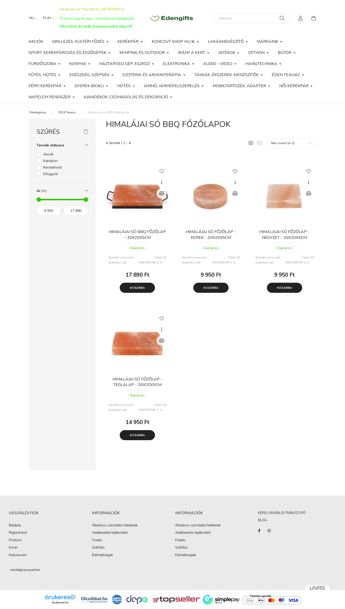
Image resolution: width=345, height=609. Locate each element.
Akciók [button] (48, 154)
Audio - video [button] (218, 64)
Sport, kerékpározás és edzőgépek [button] (67, 52)
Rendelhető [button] (52, 167)
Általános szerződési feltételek (114, 526)
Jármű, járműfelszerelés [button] (172, 86)
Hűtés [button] (124, 86)
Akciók (35, 41)
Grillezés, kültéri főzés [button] (78, 41)
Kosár (13, 548)
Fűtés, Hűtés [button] (42, 75)
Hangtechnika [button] (261, 64)
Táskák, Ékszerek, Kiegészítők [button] (227, 75)
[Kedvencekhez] (161, 171)
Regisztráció (18, 533)
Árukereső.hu (60, 602)
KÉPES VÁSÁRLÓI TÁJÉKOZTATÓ (282, 513)
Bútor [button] (285, 52)
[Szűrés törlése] (85, 132)
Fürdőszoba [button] (42, 64)
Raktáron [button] (50, 160)
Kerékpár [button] (128, 41)
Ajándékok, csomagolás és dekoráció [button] (126, 97)
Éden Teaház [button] (286, 75)
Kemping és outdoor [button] (142, 52)
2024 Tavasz (67, 112)
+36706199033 (112, 9)
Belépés (15, 526)
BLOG (262, 520)
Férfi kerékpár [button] (45, 86)
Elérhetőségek (102, 555)
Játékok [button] (227, 52)
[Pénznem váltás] (48, 18)
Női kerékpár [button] (294, 86)
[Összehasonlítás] (161, 193)
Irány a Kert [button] (192, 52)
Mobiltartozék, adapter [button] (240, 86)
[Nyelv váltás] (32, 18)
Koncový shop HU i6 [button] (174, 41)
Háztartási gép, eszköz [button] (125, 64)
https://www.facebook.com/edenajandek (259, 531)
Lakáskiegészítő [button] (226, 41)
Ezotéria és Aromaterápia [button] (152, 75)
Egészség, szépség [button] (89, 75)
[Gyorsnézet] (161, 182)
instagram (269, 531)
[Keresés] (252, 18)
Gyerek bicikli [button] (90, 86)
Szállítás (98, 548)
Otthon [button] (257, 52)
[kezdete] (49, 211)
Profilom (15, 540)
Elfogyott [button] (50, 174)
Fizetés (97, 540)
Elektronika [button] (177, 64)
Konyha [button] (78, 64)
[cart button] (314, 18)
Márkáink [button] (268, 41)
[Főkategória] (37, 112)
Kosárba (137, 288)
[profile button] (301, 18)
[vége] (76, 211)
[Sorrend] (291, 143)
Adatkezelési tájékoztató (110, 533)
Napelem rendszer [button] (50, 97)
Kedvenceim (18, 555)
